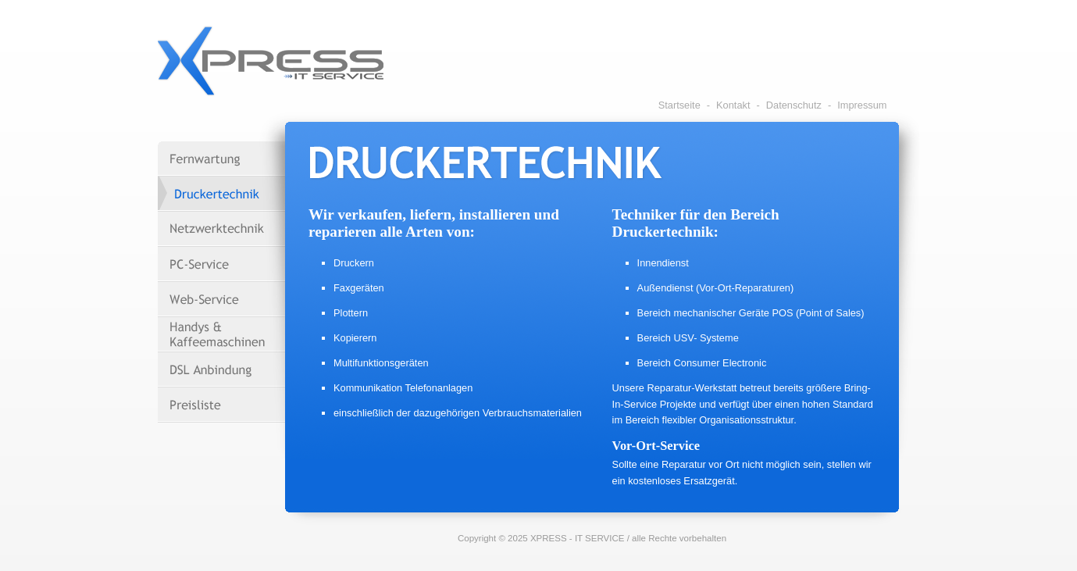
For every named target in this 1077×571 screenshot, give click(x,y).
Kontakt (733, 105)
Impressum (861, 105)
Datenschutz (794, 105)
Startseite (679, 105)
